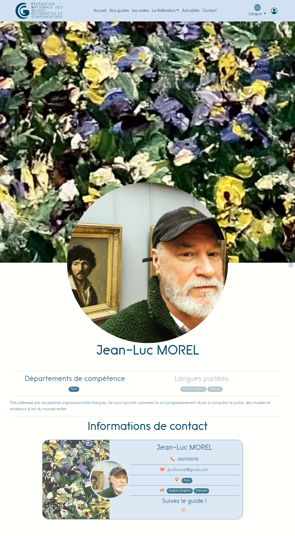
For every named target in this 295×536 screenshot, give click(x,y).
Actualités (190, 11)
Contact (209, 11)
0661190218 (174, 459)
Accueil (100, 11)
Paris (60, 389)
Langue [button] (257, 10)
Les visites (140, 11)
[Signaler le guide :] (291, 265)
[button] (274, 11)
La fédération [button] (163, 11)
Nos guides (119, 11)
